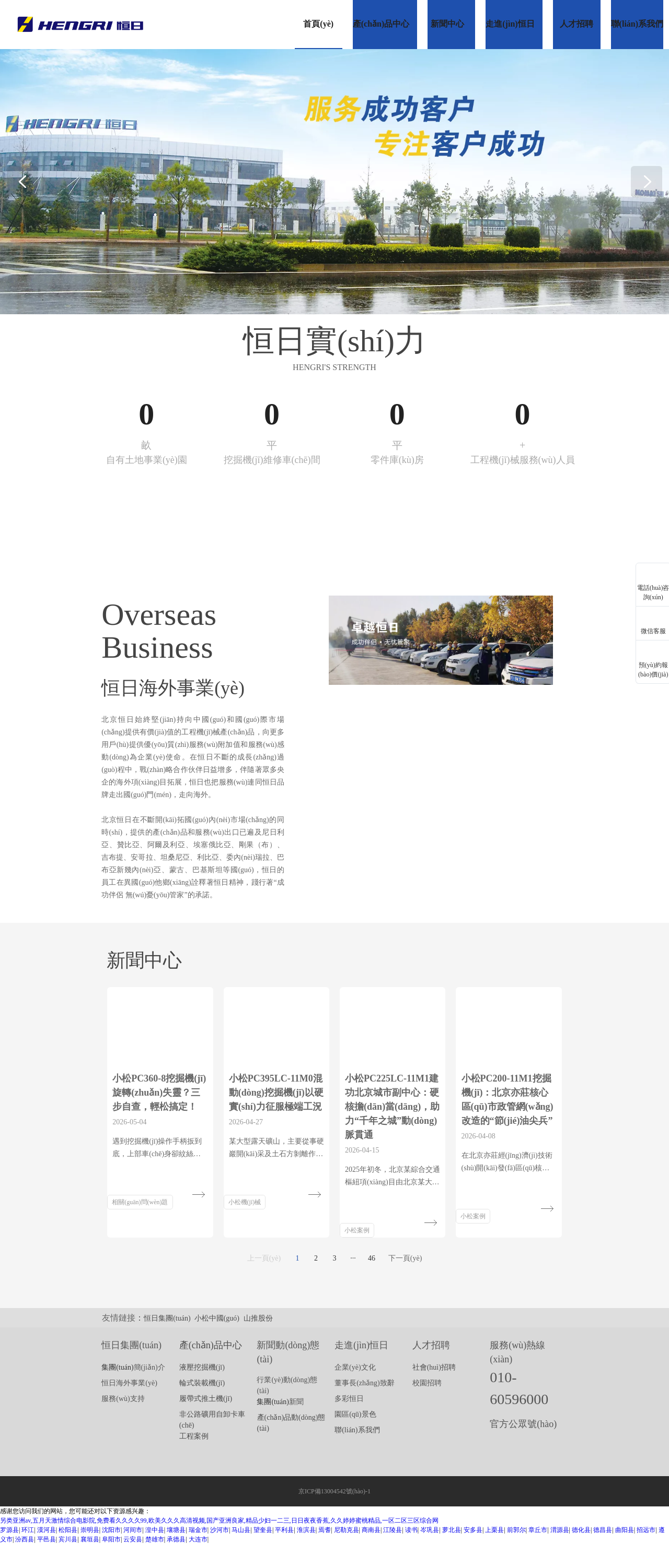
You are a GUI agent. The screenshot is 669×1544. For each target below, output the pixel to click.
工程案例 (194, 1436)
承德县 (176, 1539)
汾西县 (24, 1539)
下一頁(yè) (405, 1258)
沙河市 (219, 1530)
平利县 (284, 1530)
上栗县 (494, 1530)
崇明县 (89, 1530)
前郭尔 (516, 1530)
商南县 (371, 1530)
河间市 (132, 1530)
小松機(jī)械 (244, 1202)
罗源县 (9, 1530)
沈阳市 (111, 1530)
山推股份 (258, 1318)
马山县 (241, 1530)
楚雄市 (154, 1539)
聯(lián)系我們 (356, 1430)
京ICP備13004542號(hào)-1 (334, 1491)
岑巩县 (429, 1530)
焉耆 (324, 1530)
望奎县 (262, 1530)
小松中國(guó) (216, 1318)
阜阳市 (111, 1539)
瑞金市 (198, 1530)
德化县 (581, 1530)
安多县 (473, 1530)
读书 (411, 1530)
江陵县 (392, 1530)
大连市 (198, 1539)
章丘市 (537, 1530)
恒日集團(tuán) (167, 1318)
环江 (27, 1530)
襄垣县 (89, 1539)
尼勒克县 (346, 1530)
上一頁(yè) (264, 1258)
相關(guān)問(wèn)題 (140, 1202)
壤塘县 (176, 1530)
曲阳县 (624, 1530)
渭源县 (559, 1530)
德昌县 (602, 1530)
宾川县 (68, 1539)
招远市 (646, 1530)
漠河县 (46, 1530)
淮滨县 (306, 1530)
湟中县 (154, 1530)
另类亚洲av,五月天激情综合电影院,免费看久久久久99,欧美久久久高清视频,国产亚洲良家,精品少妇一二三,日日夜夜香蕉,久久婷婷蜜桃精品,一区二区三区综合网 (219, 1520)
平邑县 (46, 1539)
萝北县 (451, 1530)
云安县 (132, 1539)
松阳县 (68, 1530)
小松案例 (357, 1230)
